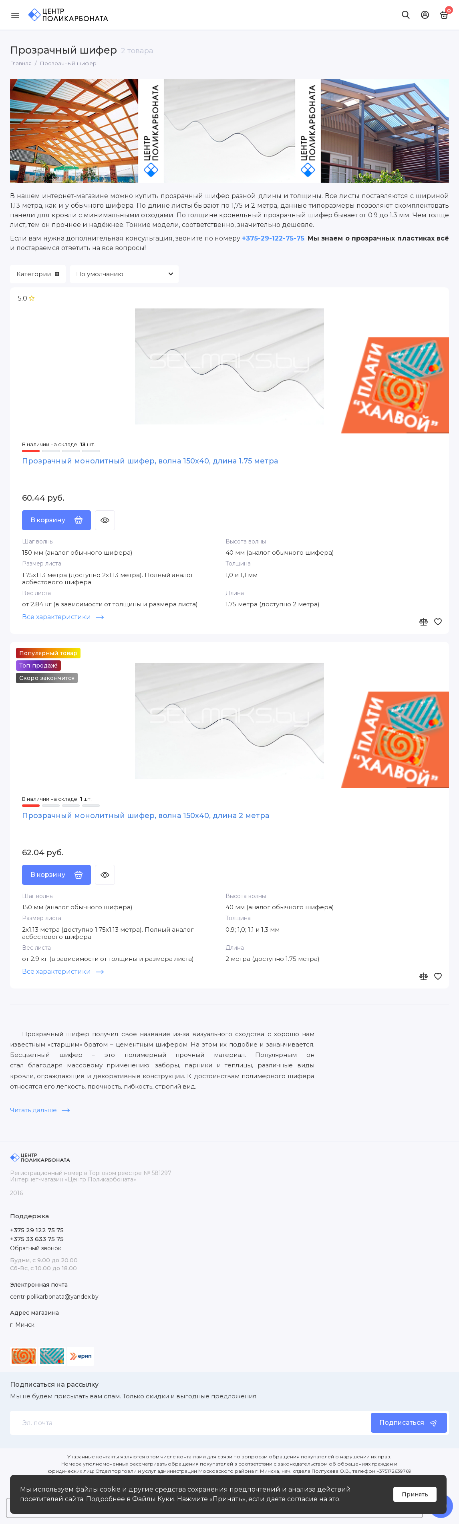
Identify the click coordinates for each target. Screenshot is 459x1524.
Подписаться (409, 1422)
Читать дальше (40, 1111)
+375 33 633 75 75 (37, 1239)
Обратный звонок (35, 1248)
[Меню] (15, 15)
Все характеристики (63, 617)
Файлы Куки (153, 1499)
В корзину (56, 521)
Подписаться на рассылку (54, 1385)
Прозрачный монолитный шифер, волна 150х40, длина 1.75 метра (150, 461)
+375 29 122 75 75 (37, 1230)
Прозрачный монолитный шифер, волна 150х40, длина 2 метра (145, 816)
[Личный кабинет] (425, 15)
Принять (415, 1494)
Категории (37, 274)
